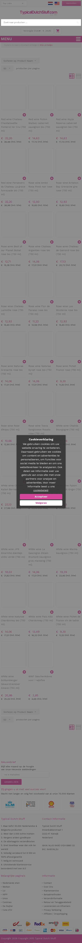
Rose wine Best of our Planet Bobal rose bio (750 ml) (11, 250)
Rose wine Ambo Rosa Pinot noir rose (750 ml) (40, 186)
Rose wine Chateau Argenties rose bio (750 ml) (39, 250)
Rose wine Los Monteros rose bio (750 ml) (67, 310)
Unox (5, 898)
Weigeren (41, 502)
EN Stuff (57, 3)
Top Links (7, 3)
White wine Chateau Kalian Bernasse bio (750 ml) (12, 489)
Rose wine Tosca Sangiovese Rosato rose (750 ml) (39, 429)
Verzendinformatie (53, 898)
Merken (6, 887)
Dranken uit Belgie (29, 45)
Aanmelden (71, 3)
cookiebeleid (40, 490)
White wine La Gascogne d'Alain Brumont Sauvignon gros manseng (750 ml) (39, 557)
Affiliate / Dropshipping (55, 914)
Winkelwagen (58, 30)
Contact (48, 883)
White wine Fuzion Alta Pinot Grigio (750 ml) (68, 489)
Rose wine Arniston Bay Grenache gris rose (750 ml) (67, 186)
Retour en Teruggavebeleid (57, 902)
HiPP (5, 894)
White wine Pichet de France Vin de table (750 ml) (68, 620)
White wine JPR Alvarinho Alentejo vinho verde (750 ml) (13, 553)
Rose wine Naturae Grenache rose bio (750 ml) (12, 370)
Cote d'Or (7, 910)
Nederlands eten (11, 883)
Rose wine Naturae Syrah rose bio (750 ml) (39, 370)
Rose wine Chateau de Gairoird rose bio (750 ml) (67, 250)
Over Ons (48, 887)
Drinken (15, 45)
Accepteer (41, 496)
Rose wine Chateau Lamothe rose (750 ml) (12, 310)
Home (7, 45)
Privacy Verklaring (52, 910)
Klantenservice (51, 890)
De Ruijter (8, 906)
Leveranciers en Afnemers (57, 906)
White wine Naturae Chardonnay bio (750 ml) (13, 620)
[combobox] (41, 22)
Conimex (7, 902)
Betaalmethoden (52, 894)
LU (4, 890)
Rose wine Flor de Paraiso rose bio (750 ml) (39, 310)
